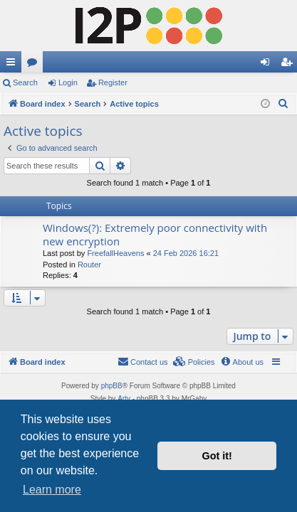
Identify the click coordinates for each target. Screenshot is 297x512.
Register (112, 82)
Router (89, 264)
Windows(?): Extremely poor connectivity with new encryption (155, 234)
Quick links (13, 65)
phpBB (112, 386)
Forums (35, 65)
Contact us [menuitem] (143, 361)
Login (68, 82)
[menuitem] (283, 104)
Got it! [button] (217, 456)
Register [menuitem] (289, 65)
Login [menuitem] (268, 65)
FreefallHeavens (115, 253)
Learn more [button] (52, 490)
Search (25, 82)
